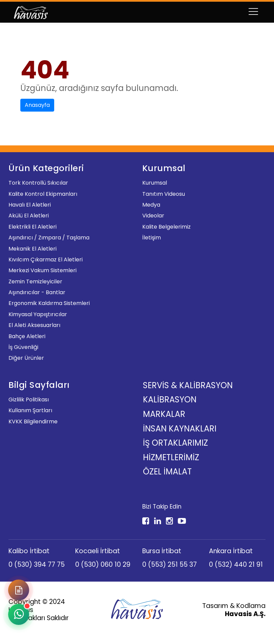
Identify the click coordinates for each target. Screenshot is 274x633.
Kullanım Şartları (30, 410)
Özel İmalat (167, 471)
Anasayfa (37, 105)
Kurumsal (154, 183)
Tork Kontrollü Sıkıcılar (38, 183)
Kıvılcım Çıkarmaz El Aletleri (45, 259)
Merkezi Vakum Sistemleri (42, 270)
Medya (151, 205)
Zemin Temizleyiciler (35, 281)
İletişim (151, 237)
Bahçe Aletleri (26, 336)
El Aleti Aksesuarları (34, 325)
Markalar (164, 414)
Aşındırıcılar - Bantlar (36, 292)
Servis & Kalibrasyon (188, 385)
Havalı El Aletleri (29, 205)
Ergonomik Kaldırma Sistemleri (49, 303)
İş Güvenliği (23, 347)
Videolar (153, 215)
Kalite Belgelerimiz (166, 227)
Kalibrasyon (169, 399)
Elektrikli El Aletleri (32, 227)
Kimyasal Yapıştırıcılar (37, 314)
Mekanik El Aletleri (32, 249)
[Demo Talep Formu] (18, 590)
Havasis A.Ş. (245, 613)
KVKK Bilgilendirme (33, 421)
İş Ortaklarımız (175, 442)
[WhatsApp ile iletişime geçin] (18, 614)
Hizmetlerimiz (171, 457)
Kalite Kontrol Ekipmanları (42, 194)
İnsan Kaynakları (179, 428)
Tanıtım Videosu (163, 194)
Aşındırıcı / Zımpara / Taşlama (48, 237)
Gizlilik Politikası (28, 399)
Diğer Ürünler (26, 358)
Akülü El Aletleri (28, 215)
